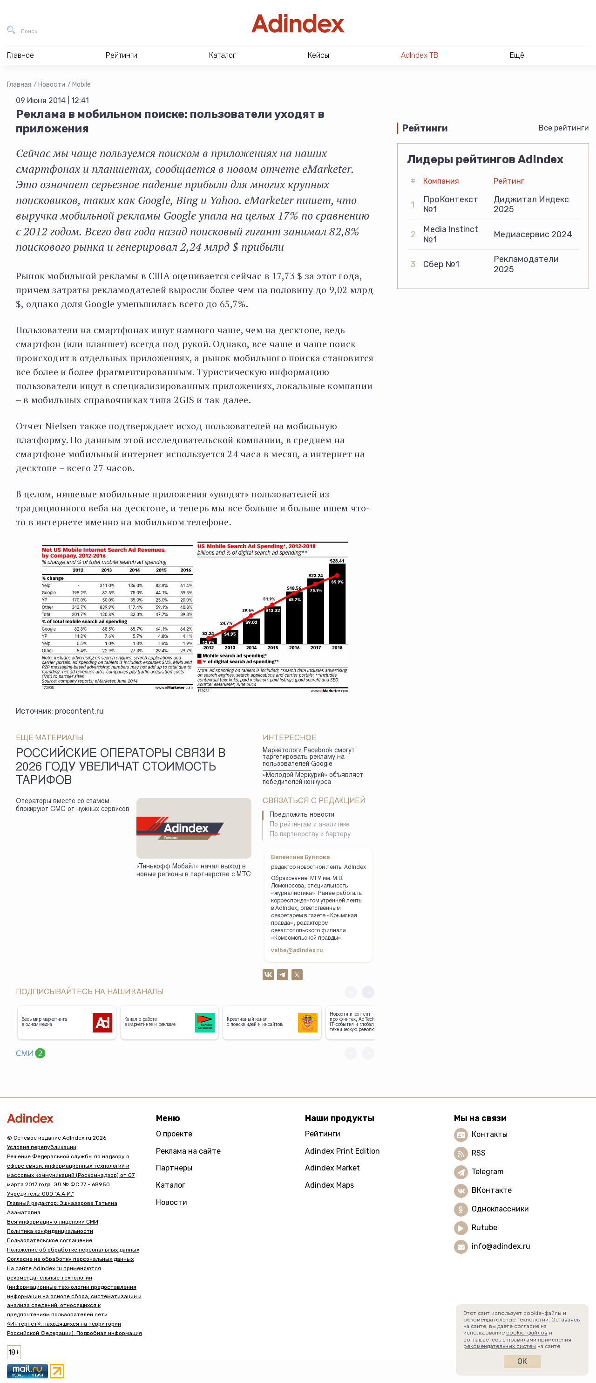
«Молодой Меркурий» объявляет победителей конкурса (313, 779)
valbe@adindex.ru (297, 951)
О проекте (174, 1133)
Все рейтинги (564, 128)
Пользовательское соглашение (49, 1240)
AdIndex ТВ (419, 55)
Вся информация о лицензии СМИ (52, 1221)
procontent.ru (79, 711)
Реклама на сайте (188, 1151)
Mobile (81, 85)
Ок (522, 1361)
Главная (19, 85)
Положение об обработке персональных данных (73, 1249)
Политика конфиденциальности (50, 1231)
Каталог (170, 1185)
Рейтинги (322, 1133)
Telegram (488, 1171)
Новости (51, 85)
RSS (479, 1153)
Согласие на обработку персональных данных (70, 1259)
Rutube (484, 1227)
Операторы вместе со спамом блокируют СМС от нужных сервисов (72, 805)
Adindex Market (332, 1167)
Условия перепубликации (41, 1147)
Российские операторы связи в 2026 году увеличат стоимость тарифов (120, 768)
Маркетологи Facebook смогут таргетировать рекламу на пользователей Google (309, 758)
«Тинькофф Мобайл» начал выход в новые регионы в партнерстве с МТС (193, 871)
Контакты (490, 1134)
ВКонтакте (492, 1190)
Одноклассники (500, 1208)
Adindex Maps (329, 1185)
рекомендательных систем (499, 1346)
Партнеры (174, 1167)
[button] (368, 992)
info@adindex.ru (501, 1246)
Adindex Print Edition (342, 1151)
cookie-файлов (527, 1332)
